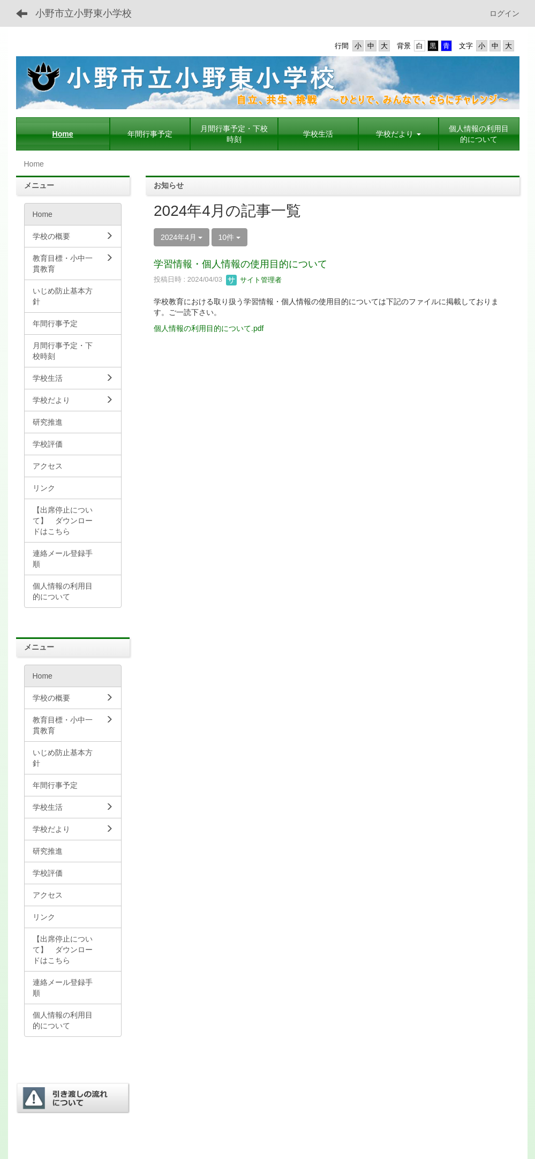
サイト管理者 (254, 280)
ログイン (504, 13)
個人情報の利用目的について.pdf (208, 328)
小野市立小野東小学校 (83, 13)
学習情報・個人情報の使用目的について (240, 264)
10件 (229, 237)
